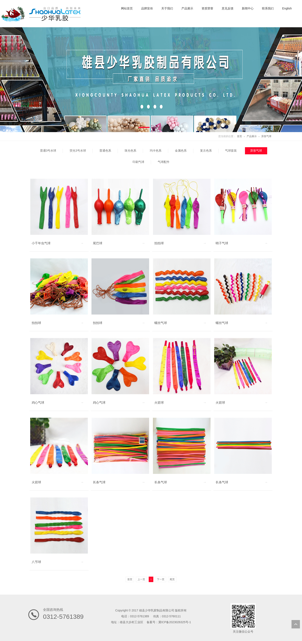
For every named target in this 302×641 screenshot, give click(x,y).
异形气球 (266, 136)
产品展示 (252, 136)
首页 (239, 136)
